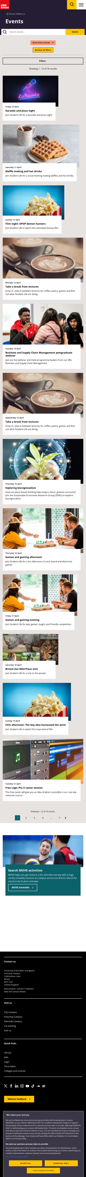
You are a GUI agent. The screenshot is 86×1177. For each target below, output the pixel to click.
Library (7, 1052)
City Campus (10, 1012)
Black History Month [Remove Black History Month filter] (41, 42)
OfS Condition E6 (69, 1112)
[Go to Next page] (65, 817)
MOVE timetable (20, 887)
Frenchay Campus (13, 1016)
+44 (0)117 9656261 (25, 988)
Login (7, 1061)
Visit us (7, 1030)
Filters (42, 61)
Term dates (10, 1066)
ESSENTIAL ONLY (61, 1173)
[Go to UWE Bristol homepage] (7, 14)
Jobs (6, 1057)
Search (75, 32)
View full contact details (15, 991)
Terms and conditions (52, 1112)
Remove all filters (43, 50)
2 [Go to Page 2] (26, 817)
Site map (7, 1112)
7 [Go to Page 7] (59, 817)
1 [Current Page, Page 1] (17, 817)
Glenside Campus (13, 1021)
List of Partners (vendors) (17, 1166)
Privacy (29, 1112)
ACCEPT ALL (25, 1173)
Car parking (10, 1025)
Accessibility (18, 1112)
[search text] (33, 32)
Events (13, 14)
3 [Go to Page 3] (34, 817)
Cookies (38, 1112)
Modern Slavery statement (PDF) (16, 1115)
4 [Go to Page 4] (42, 817)
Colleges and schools (15, 1070)
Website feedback (17, 1099)
